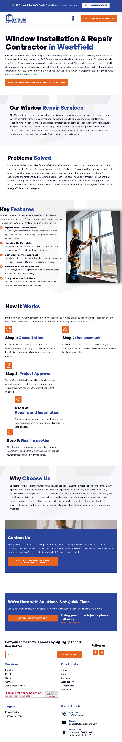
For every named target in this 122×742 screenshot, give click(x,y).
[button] (73, 18)
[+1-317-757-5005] (64, 714)
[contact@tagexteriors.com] (64, 723)
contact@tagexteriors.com (83, 724)
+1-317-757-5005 (69, 623)
